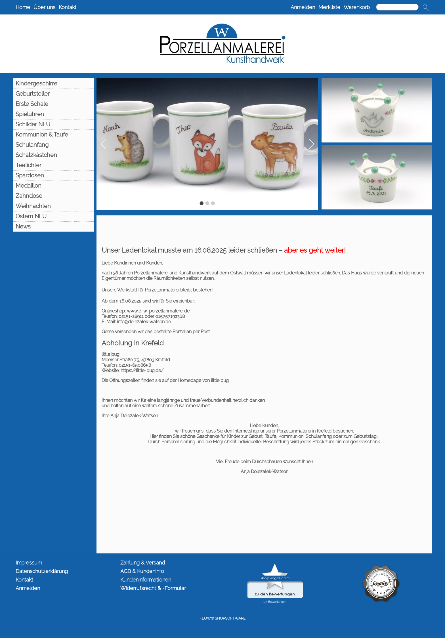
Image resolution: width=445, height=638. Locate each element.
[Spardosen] (53, 175)
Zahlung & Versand (142, 563)
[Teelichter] (53, 165)
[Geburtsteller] (53, 94)
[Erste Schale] (53, 104)
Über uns (44, 7)
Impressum (29, 563)
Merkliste (329, 7)
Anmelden (303, 7)
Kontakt (67, 7)
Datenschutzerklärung (42, 571)
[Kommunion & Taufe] (53, 134)
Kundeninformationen (145, 580)
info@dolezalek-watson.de (144, 321)
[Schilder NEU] (53, 124)
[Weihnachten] (53, 206)
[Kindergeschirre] (53, 83)
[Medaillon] (53, 186)
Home (23, 7)
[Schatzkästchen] (53, 155)
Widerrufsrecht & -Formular (153, 588)
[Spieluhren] (53, 114)
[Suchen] (397, 7)
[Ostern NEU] (53, 216)
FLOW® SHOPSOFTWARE (222, 618)
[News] (53, 226)
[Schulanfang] (53, 145)
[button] (425, 7)
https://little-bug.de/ (142, 370)
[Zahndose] (53, 196)
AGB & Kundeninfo (142, 571)
